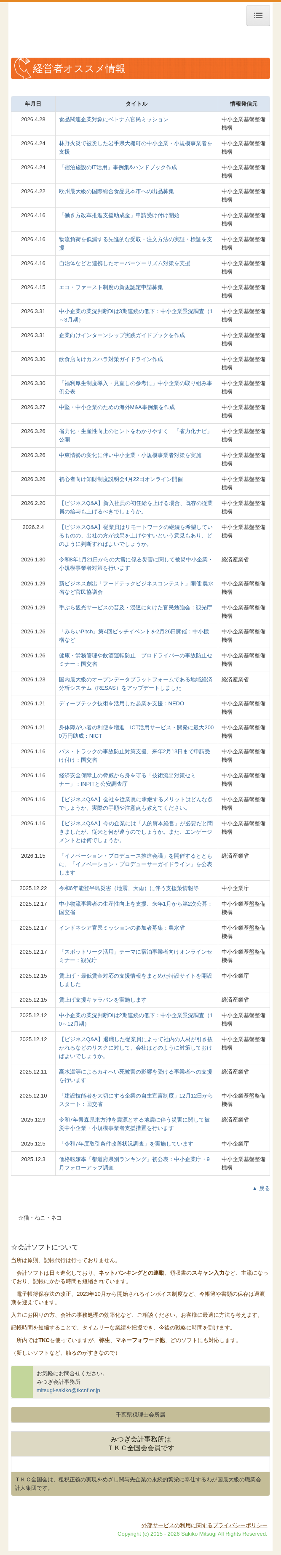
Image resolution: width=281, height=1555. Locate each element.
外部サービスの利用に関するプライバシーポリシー (205, 1525)
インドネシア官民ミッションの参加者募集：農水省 (122, 928)
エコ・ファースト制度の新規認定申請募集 (111, 287)
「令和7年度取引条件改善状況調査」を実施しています (126, 1143)
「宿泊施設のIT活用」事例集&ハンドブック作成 (118, 167)
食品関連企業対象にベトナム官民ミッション (114, 119)
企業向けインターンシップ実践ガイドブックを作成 (122, 335)
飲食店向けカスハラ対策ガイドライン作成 (111, 359)
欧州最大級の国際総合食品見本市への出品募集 (116, 191)
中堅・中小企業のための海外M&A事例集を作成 (117, 407)
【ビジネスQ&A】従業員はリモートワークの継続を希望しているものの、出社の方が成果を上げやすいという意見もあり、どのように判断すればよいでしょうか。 (136, 535)
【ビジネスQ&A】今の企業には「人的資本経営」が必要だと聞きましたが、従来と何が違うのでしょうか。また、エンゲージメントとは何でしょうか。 (136, 831)
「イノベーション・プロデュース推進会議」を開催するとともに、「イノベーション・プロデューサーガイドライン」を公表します (135, 864)
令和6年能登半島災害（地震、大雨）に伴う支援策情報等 (129, 888)
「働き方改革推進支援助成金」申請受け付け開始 (119, 215)
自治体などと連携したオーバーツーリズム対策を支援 (124, 263)
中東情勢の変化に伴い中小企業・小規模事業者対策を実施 (130, 455)
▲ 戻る (261, 1188)
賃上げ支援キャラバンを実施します (103, 1000)
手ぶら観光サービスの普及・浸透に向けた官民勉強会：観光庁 (135, 607)
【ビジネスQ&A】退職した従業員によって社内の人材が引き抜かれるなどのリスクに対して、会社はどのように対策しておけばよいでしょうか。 (136, 1047)
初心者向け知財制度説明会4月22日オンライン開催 (121, 479)
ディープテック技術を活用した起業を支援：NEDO (122, 703)
